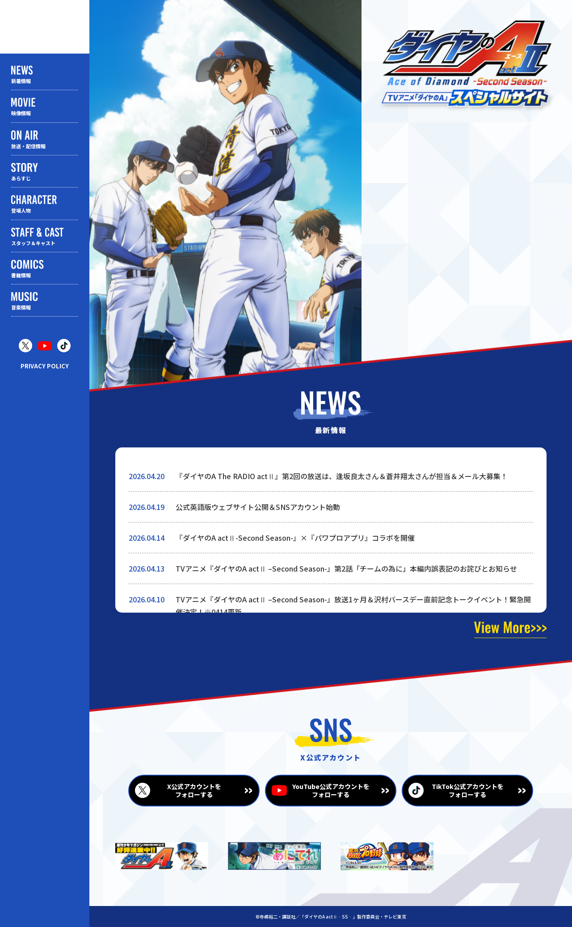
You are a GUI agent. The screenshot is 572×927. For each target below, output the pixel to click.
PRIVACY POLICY (45, 366)
